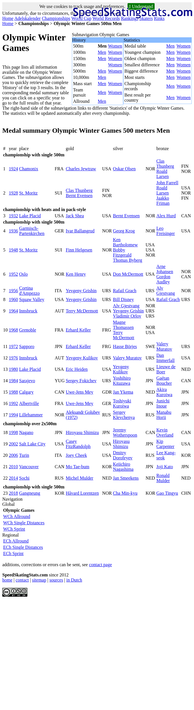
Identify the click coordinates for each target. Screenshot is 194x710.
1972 (13, 346)
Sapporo (26, 346)
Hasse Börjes (125, 346)
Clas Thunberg (165, 164)
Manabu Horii (163, 415)
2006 (13, 455)
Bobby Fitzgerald (122, 252)
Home (7, 18)
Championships (56, 18)
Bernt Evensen (79, 195)
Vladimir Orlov (127, 316)
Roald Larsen (162, 174)
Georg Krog (124, 230)
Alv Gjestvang (165, 291)
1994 (13, 414)
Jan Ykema (123, 392)
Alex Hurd (166, 215)
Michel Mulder (79, 478)
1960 (13, 299)
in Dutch (74, 580)
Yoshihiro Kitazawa (122, 381)
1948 (13, 249)
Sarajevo (27, 380)
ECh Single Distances (23, 547)
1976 (13, 357)
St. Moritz (28, 193)
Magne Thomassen (123, 325)
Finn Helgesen (79, 249)
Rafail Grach (124, 290)
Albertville (29, 403)
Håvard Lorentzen (82, 493)
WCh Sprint (14, 529)
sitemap (39, 580)
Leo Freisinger (165, 231)
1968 (13, 330)
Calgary (26, 392)
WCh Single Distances (24, 522)
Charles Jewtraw (81, 168)
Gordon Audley (163, 279)
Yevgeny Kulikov (82, 357)
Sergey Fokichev (81, 380)
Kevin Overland (164, 432)
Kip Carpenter (165, 444)
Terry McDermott (82, 310)
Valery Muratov (164, 346)
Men (102, 52)
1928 (13, 193)
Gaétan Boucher (164, 381)
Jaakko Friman (162, 201)
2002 (13, 443)
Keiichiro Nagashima (123, 467)
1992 (13, 403)
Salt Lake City (32, 443)
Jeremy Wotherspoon (125, 432)
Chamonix (28, 168)
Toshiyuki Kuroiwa (122, 403)
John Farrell (167, 182)
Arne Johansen (164, 269)
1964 (13, 310)
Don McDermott (128, 274)
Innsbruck (28, 310)
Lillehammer (31, 414)
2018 (13, 493)
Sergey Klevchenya (124, 415)
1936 (13, 230)
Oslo (23, 274)
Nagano (26, 432)
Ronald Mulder (163, 478)
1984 (13, 380)
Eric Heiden (77, 369)
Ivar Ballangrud (80, 230)
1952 (13, 274)
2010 (13, 466)
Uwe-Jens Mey (79, 392)
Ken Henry (76, 274)
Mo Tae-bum (77, 466)
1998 (13, 432)
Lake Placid (30, 215)
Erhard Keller (78, 330)
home (7, 580)
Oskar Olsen (124, 168)
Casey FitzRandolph (78, 444)
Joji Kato (164, 466)
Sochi (24, 478)
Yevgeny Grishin (81, 290)
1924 (13, 168)
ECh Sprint (13, 553)
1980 (13, 369)
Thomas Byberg (127, 260)
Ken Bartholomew (125, 242)
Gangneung (29, 493)
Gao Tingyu (167, 493)
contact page (100, 564)
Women (115, 46)
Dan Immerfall (165, 358)
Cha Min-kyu (125, 493)
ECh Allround (16, 541)
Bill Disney (123, 299)
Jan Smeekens (126, 478)
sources (56, 580)
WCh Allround (16, 516)
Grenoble (27, 330)
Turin (24, 455)
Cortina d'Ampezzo (29, 291)
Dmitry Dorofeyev (122, 455)
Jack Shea (75, 215)
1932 (13, 215)
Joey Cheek (76, 455)
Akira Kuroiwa (164, 392)
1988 (13, 392)
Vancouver (29, 466)
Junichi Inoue (162, 403)
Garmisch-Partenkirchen (32, 231)
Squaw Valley (31, 299)
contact (22, 580)
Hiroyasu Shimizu (82, 432)
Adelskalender (27, 18)
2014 (13, 478)
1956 (13, 290)
